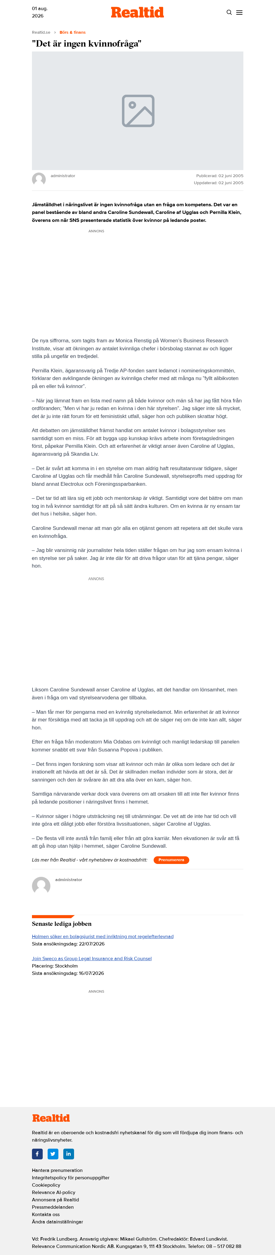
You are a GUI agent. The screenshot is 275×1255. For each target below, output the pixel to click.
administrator (68, 879)
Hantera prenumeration (57, 1170)
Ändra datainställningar (57, 1222)
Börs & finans (73, 32)
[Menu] (239, 12)
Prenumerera (171, 859)
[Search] (229, 12)
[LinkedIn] (68, 1154)
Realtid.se (41, 32)
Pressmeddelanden (53, 1207)
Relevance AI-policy (53, 1192)
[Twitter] (53, 1154)
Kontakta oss (46, 1214)
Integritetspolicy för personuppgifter (70, 1178)
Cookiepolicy (46, 1185)
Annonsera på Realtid (55, 1200)
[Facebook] (37, 1154)
